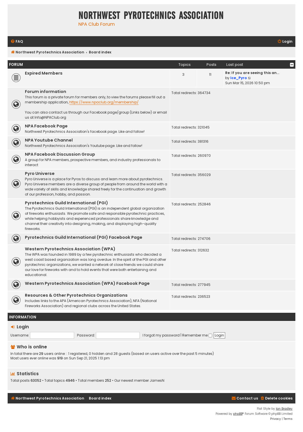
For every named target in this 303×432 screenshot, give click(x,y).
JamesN (157, 380)
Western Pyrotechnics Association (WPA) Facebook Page (87, 283)
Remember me (197, 335)
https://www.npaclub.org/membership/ (104, 102)
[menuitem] (16, 41)
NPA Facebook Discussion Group (60, 154)
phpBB (237, 414)
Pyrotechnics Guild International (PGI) (66, 203)
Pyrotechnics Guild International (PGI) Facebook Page (83, 237)
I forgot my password (161, 335)
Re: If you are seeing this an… (252, 72)
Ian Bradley (284, 409)
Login (23, 327)
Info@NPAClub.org (50, 117)
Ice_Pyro (238, 77)
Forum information (45, 91)
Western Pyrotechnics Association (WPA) (70, 249)
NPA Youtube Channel (49, 140)
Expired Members (44, 73)
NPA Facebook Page (46, 126)
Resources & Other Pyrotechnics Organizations (76, 295)
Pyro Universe (40, 173)
